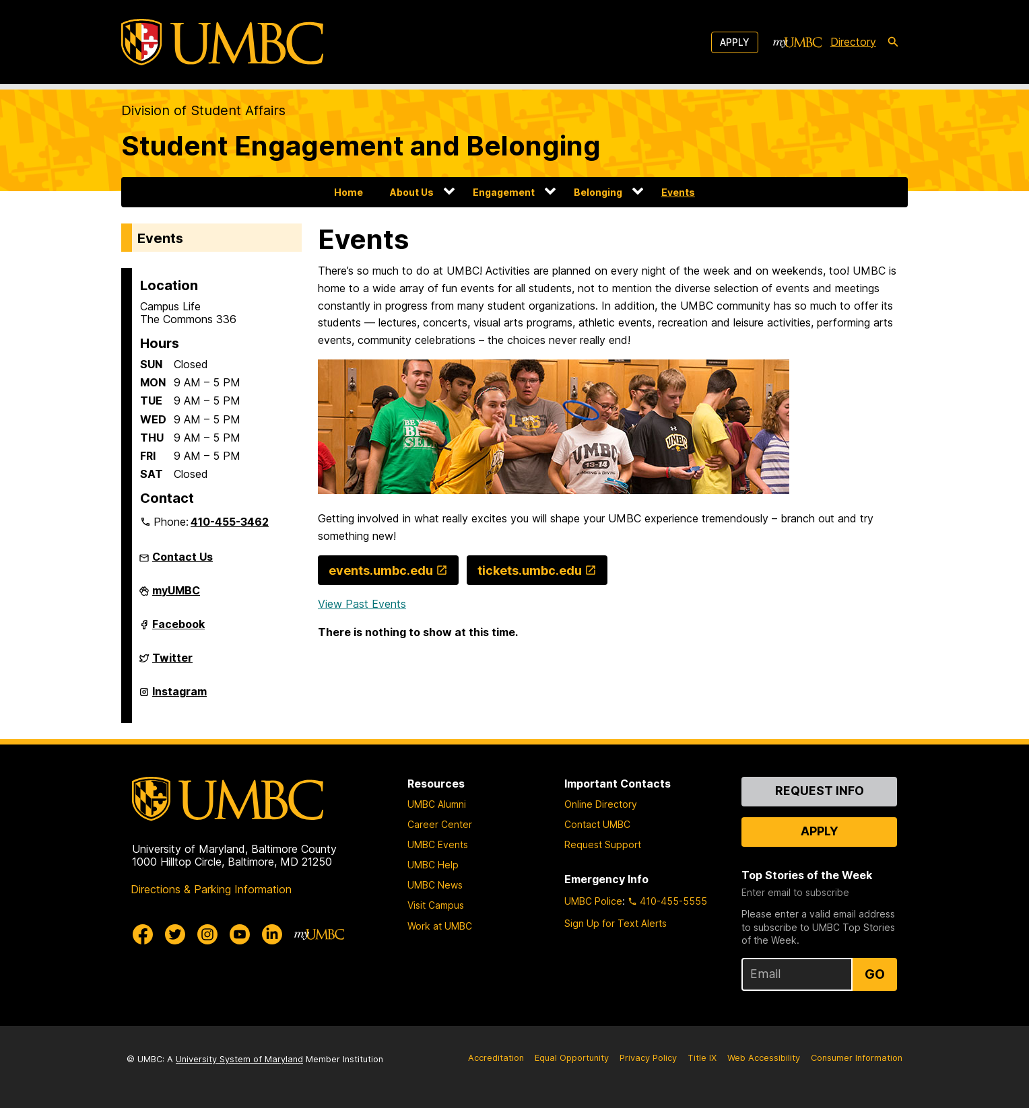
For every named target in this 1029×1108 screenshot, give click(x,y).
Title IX (702, 1058)
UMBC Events (437, 844)
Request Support (602, 844)
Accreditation (496, 1058)
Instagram (179, 696)
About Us (412, 192)
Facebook (178, 629)
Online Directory (600, 804)
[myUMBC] (797, 42)
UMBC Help (433, 864)
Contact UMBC (597, 824)
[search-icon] (893, 42)
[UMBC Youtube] (240, 934)
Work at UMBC (439, 926)
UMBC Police (593, 901)
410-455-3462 (230, 521)
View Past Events (362, 604)
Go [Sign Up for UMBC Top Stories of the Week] (875, 974)
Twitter (172, 663)
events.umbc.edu (381, 570)
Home (348, 192)
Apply (735, 42)
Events (678, 192)
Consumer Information (856, 1058)
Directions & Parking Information (211, 889)
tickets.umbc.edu (529, 570)
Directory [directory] (853, 41)
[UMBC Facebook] (143, 934)
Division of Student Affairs (203, 110)
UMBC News (435, 885)
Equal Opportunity (572, 1058)
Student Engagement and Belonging (361, 145)
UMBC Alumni (436, 804)
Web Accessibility (763, 1058)
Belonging (598, 192)
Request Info (819, 791)
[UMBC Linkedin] (272, 934)
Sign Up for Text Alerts (615, 923)
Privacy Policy (648, 1058)
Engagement (504, 192)
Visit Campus (435, 905)
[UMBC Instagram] (207, 934)
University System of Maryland (239, 1059)
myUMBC (176, 595)
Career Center (439, 824)
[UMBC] (222, 42)
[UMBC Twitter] (175, 934)
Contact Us (182, 556)
